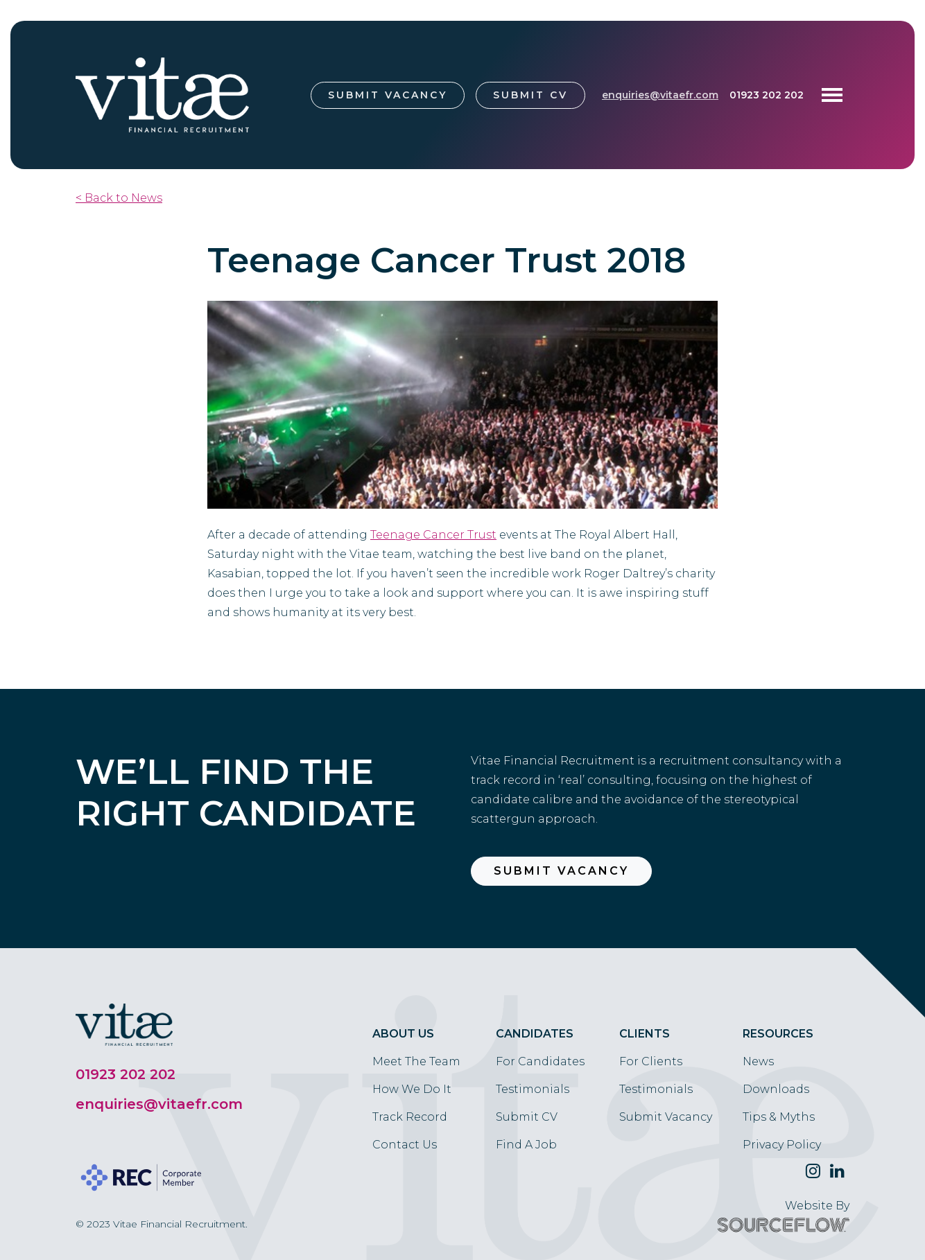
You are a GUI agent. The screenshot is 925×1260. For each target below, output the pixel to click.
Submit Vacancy (387, 95)
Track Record (409, 1116)
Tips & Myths (779, 1116)
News (758, 1061)
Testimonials (532, 1089)
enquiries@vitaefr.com (660, 95)
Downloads (776, 1089)
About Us (403, 1033)
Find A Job (526, 1144)
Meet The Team (416, 1061)
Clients (644, 1033)
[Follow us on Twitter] (813, 1171)
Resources (778, 1033)
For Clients (650, 1061)
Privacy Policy (782, 1144)
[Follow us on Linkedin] (837, 1171)
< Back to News (119, 197)
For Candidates (540, 1061)
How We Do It (411, 1089)
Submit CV (530, 95)
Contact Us (404, 1144)
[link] (433, 534)
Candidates (534, 1033)
